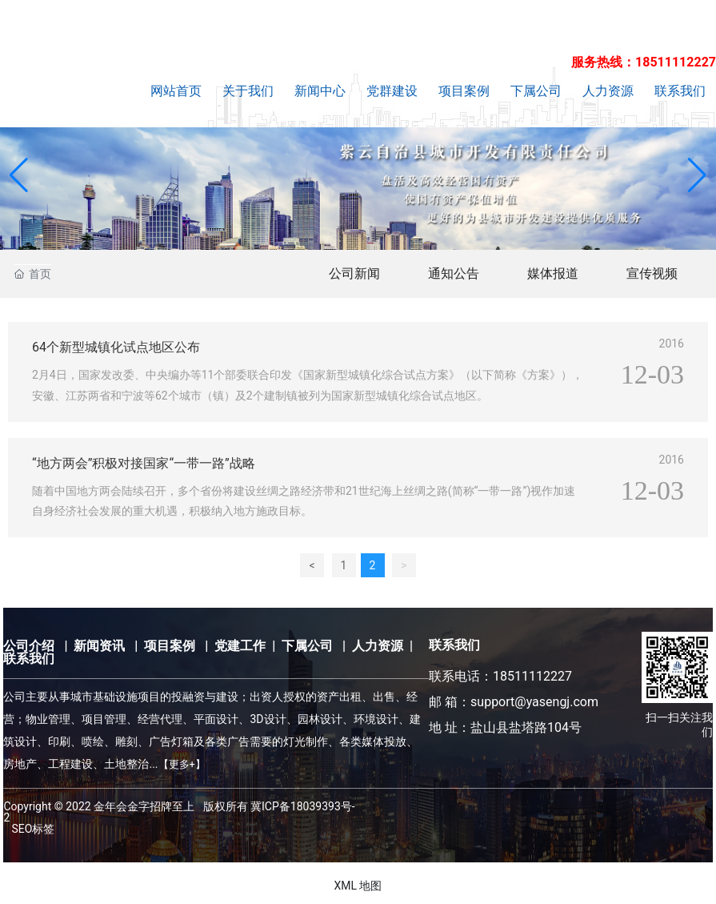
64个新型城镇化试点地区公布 (116, 347)
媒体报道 (552, 273)
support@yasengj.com (534, 701)
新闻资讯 (99, 645)
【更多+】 (182, 764)
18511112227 (532, 676)
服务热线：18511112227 (643, 62)
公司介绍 (28, 645)
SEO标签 (32, 828)
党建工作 (240, 645)
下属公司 (307, 645)
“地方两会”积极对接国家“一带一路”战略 (143, 463)
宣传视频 (652, 273)
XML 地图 (358, 885)
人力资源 (377, 645)
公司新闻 (354, 273)
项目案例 (169, 645)
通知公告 (453, 273)
